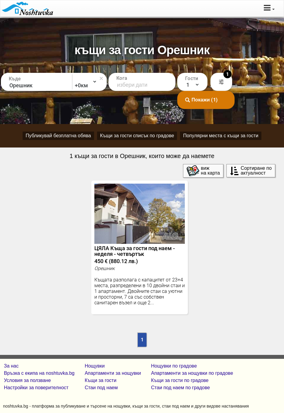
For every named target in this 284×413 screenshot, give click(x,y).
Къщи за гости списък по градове (137, 135)
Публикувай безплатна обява (58, 135)
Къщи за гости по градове (180, 380)
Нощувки (95, 365)
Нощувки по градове (174, 365)
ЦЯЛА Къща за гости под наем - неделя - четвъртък (139, 254)
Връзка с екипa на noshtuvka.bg (39, 373)
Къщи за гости (100, 380)
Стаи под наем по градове (180, 387)
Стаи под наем (101, 387)
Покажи (201, 100)
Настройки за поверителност (36, 387)
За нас (11, 365)
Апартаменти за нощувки (113, 373)
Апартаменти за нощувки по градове (192, 373)
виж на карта (203, 170)
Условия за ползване (27, 380)
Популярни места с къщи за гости (220, 135)
